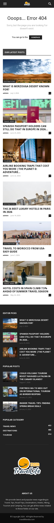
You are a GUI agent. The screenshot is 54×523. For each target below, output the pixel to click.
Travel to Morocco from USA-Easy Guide (24, 250)
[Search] (50, 4)
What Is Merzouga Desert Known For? (26, 88)
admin (5, 93)
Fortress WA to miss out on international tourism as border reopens (35, 391)
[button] (5, 4)
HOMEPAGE (35, 37)
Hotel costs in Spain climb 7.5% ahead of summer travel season (25, 290)
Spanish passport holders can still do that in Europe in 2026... (25, 127)
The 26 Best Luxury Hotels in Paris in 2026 (27, 210)
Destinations (9, 81)
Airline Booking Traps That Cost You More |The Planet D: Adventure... (26, 169)
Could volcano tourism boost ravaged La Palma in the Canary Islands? (35, 376)
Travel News (9, 121)
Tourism (7, 161)
